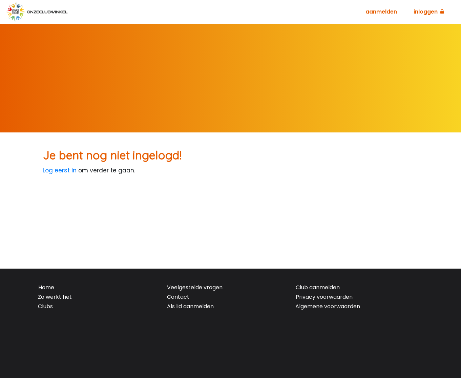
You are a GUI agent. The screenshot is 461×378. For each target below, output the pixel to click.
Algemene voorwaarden (327, 306)
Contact (178, 297)
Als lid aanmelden (190, 306)
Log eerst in (60, 170)
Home (46, 287)
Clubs (45, 306)
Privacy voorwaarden (324, 297)
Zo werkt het (55, 297)
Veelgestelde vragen (195, 287)
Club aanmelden (318, 287)
